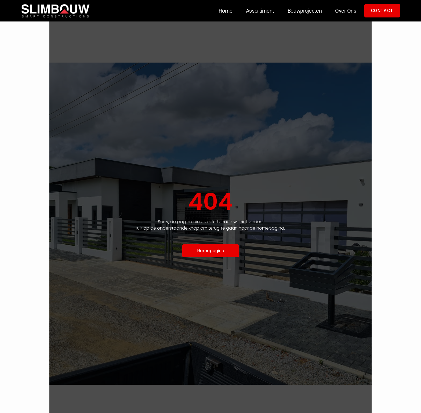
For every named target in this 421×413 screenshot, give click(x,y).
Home (226, 11)
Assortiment (260, 11)
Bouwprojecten (305, 11)
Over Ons (345, 11)
